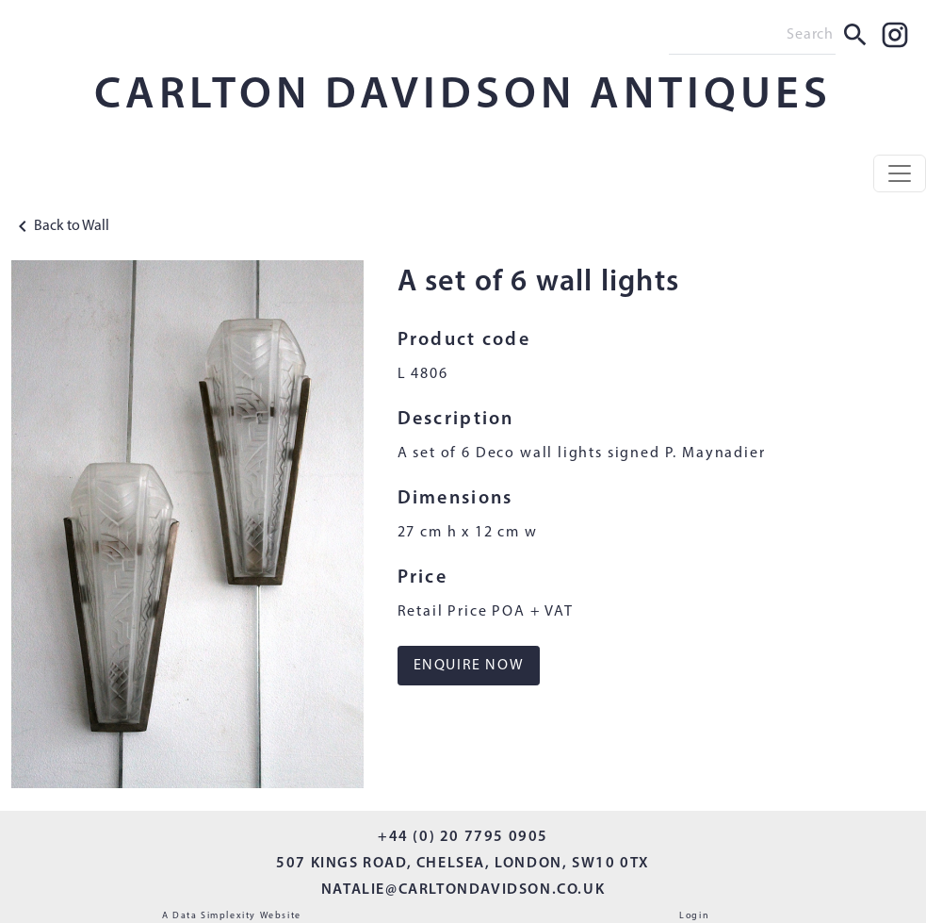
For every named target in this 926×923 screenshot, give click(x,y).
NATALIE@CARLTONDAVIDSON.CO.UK (463, 890)
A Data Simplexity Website (231, 916)
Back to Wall (60, 226)
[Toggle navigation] (899, 173)
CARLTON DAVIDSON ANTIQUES (463, 96)
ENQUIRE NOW (469, 665)
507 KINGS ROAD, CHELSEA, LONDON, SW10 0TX (463, 863)
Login (694, 916)
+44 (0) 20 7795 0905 (463, 837)
